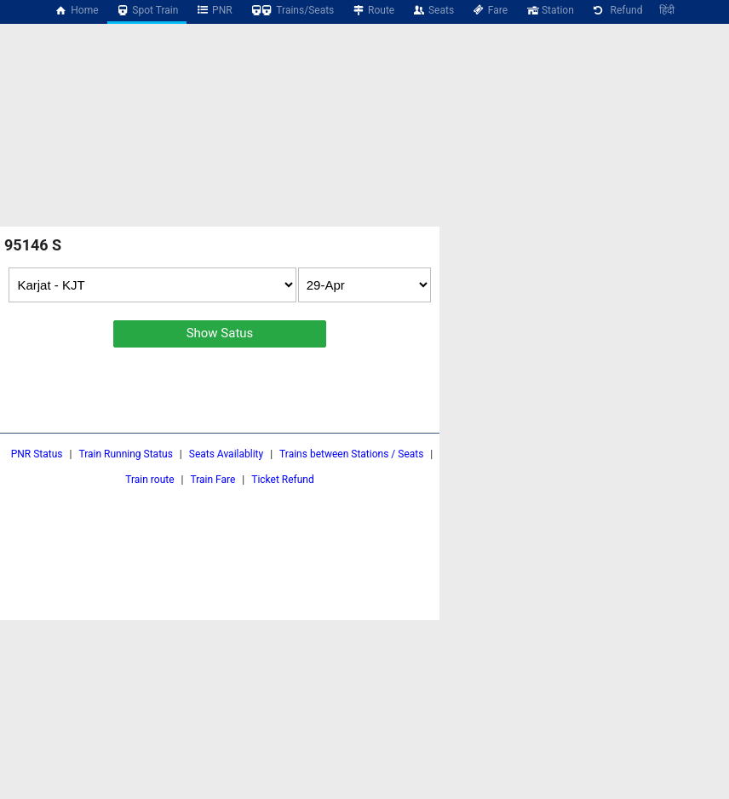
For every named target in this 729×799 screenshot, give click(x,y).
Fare (489, 10)
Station (549, 10)
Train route (149, 480)
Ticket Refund (282, 480)
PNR (213, 10)
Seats (432, 10)
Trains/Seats (292, 10)
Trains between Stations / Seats (351, 454)
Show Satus (220, 333)
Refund (617, 10)
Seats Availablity (226, 454)
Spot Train (147, 10)
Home (77, 10)
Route (372, 10)
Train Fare (212, 480)
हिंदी (666, 10)
